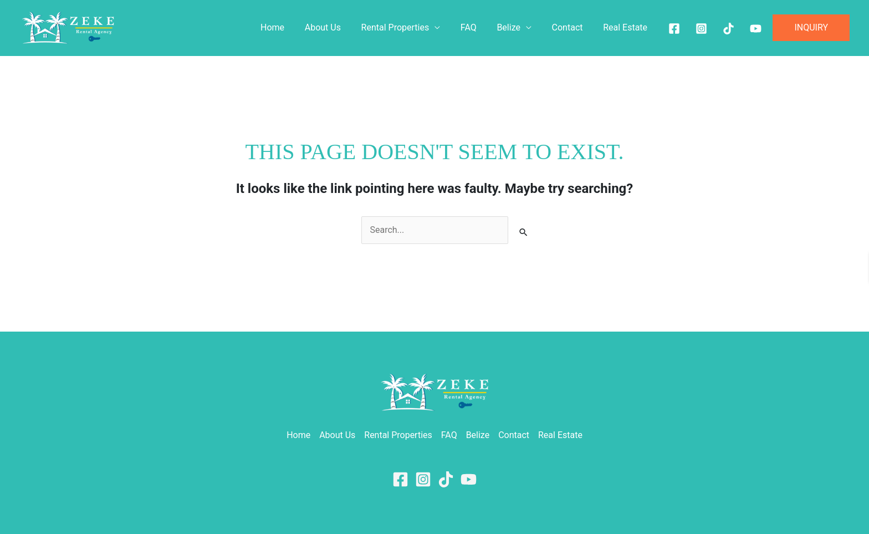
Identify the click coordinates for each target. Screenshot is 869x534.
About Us (337, 27)
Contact (571, 27)
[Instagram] (701, 28)
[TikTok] (446, 479)
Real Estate (626, 27)
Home (289, 27)
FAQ (477, 27)
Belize (515, 27)
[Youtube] (755, 28)
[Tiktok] (728, 28)
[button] (811, 27)
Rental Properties (407, 27)
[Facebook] (674, 28)
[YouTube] (469, 479)
